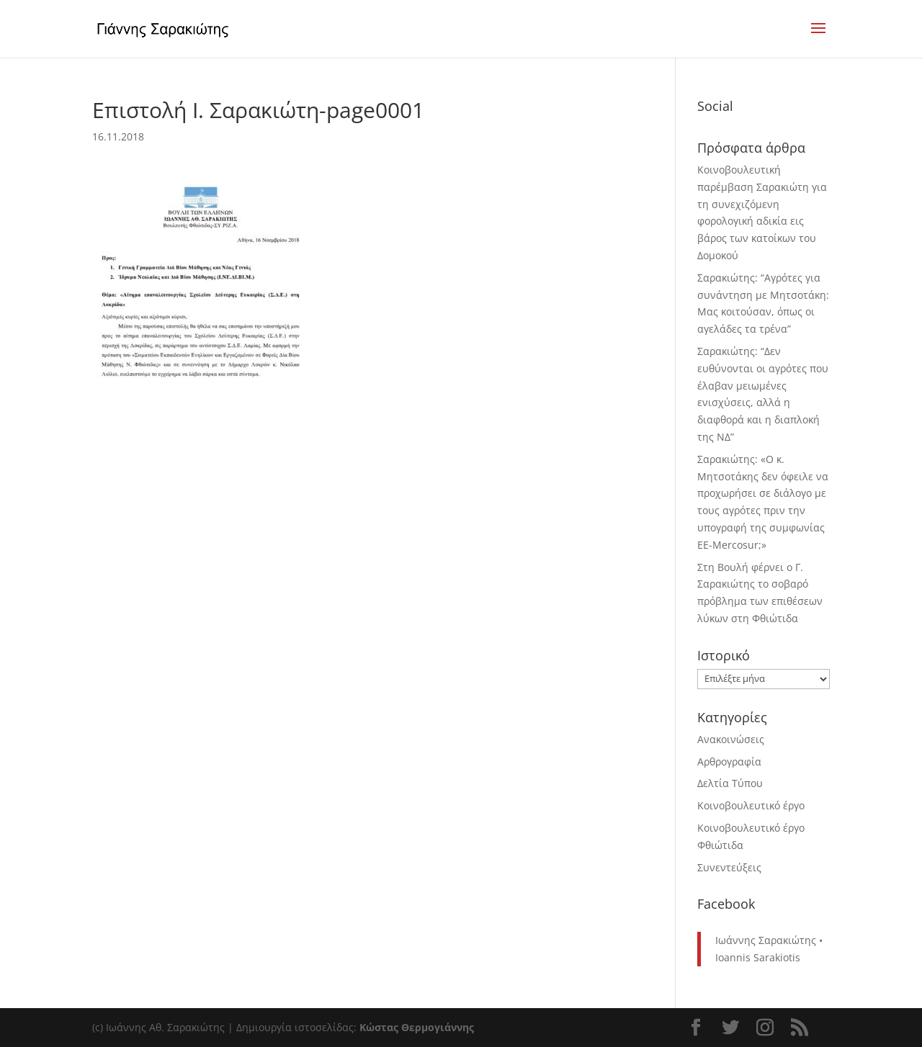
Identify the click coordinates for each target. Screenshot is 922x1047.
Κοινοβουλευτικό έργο (751, 805)
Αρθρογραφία (729, 761)
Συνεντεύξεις (729, 867)
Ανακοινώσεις (730, 739)
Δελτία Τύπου (730, 783)
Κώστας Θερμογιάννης (416, 1027)
